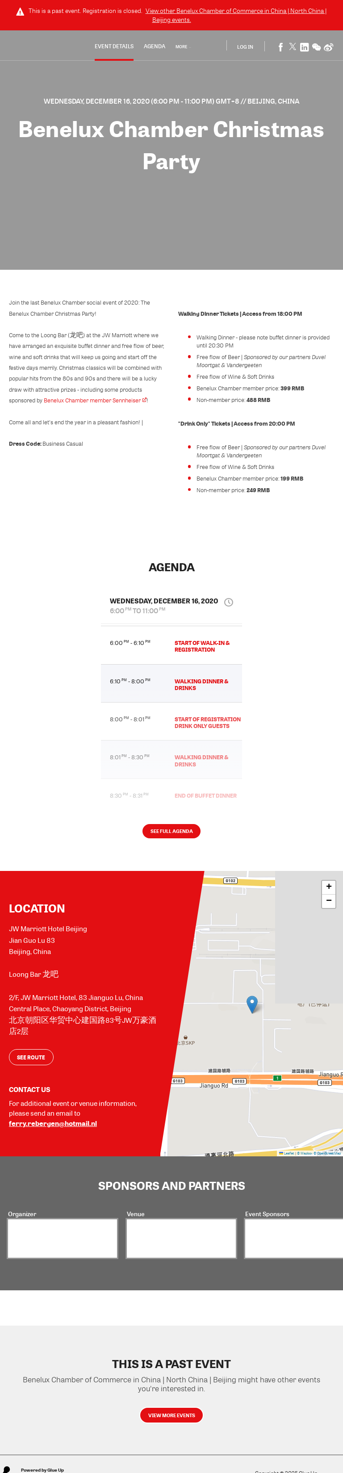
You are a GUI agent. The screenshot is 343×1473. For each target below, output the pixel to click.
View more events (171, 1419)
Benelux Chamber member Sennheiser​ (95, 400)
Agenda (156, 46)
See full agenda (171, 835)
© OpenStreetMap (327, 1156)
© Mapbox (305, 1156)
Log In (245, 46)
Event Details (116, 46)
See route (31, 1059)
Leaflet (286, 1156)
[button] (252, 1009)
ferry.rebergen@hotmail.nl (53, 1125)
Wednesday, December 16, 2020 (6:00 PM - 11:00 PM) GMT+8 (142, 100)
